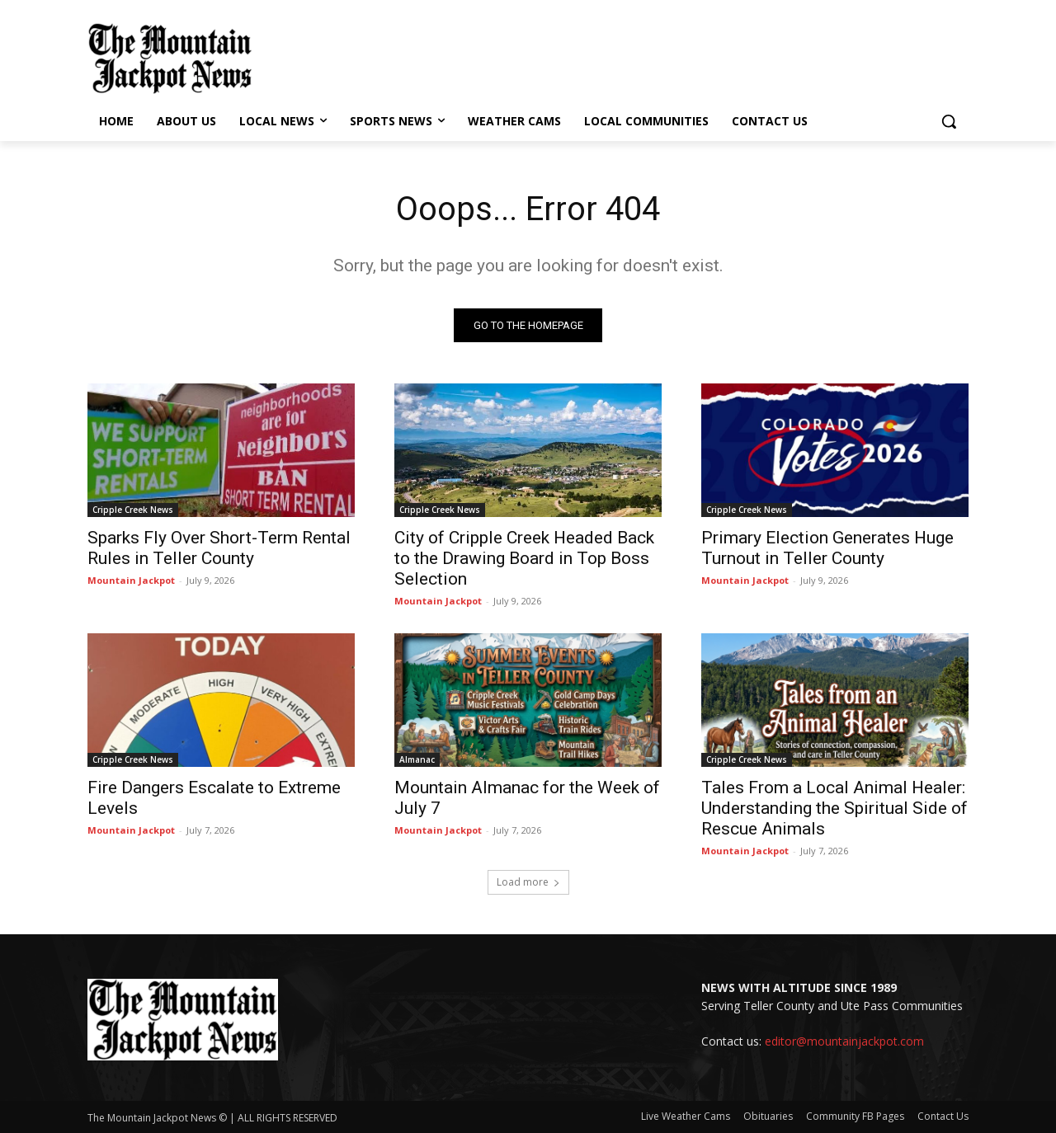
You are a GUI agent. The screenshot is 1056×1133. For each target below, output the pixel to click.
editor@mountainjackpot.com (844, 1041)
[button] (949, 121)
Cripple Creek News (132, 509)
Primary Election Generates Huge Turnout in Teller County (827, 548)
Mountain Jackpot (131, 580)
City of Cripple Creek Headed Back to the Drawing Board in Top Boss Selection (524, 558)
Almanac (417, 759)
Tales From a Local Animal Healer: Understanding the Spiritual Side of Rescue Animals (834, 808)
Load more (528, 882)
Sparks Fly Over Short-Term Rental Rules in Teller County (219, 548)
